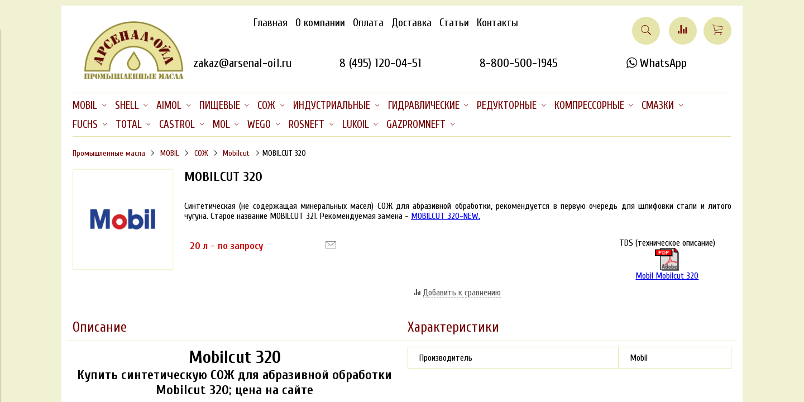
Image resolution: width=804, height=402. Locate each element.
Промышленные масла (109, 153)
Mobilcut (236, 153)
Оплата (368, 23)
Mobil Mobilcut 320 (666, 264)
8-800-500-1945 (519, 63)
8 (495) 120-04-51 (380, 63)
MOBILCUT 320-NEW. (445, 216)
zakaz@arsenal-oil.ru (242, 63)
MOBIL (169, 153)
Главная (270, 23)
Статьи (454, 23)
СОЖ (201, 153)
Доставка (411, 23)
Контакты (497, 23)
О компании (320, 23)
